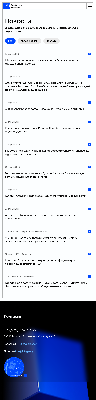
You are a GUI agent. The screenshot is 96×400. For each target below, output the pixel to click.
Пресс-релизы (29, 41)
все (10, 41)
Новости (51, 41)
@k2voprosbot (28, 344)
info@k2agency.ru (25, 351)
